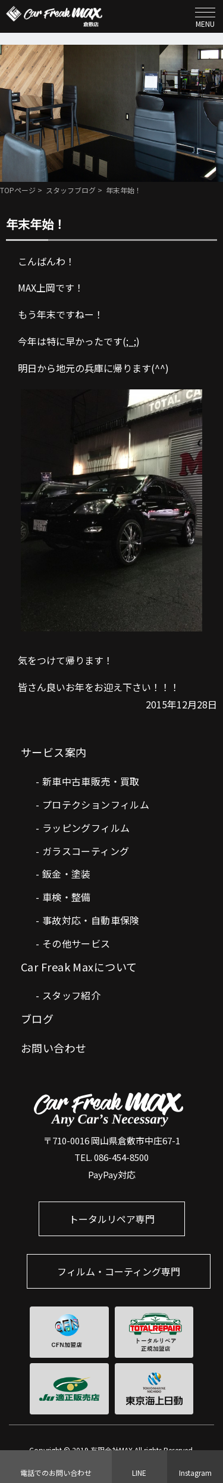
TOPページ (18, 190)
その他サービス (76, 943)
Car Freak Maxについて (79, 966)
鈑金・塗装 (66, 873)
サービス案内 (54, 752)
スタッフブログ (71, 190)
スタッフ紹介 (71, 995)
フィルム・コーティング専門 (118, 1271)
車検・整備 (66, 897)
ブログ (37, 1018)
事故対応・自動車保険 (91, 920)
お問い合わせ (54, 1047)
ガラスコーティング (86, 851)
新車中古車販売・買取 (91, 781)
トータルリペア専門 (112, 1219)
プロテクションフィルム (95, 804)
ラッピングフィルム (86, 828)
